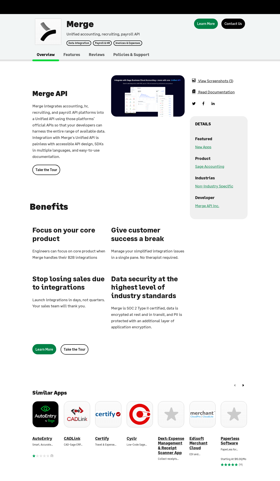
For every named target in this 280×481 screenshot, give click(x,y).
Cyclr (132, 438)
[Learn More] (206, 24)
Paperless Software (230, 441)
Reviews (97, 54)
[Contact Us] (233, 24)
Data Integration (78, 43)
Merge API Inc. (207, 205)
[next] (243, 385)
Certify (102, 438)
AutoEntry (42, 438)
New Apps (203, 146)
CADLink (72, 438)
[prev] (234, 385)
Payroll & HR (102, 43)
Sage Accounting (209, 166)
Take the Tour (46, 170)
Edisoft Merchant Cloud (198, 443)
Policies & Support (131, 54)
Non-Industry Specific (214, 186)
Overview (46, 54)
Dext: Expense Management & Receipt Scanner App (171, 445)
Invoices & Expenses (128, 43)
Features (71, 54)
